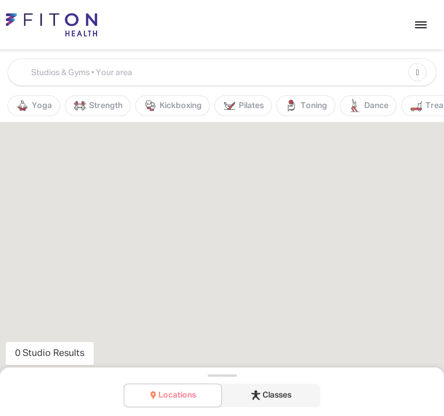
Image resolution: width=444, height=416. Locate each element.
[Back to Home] (57, 24)
